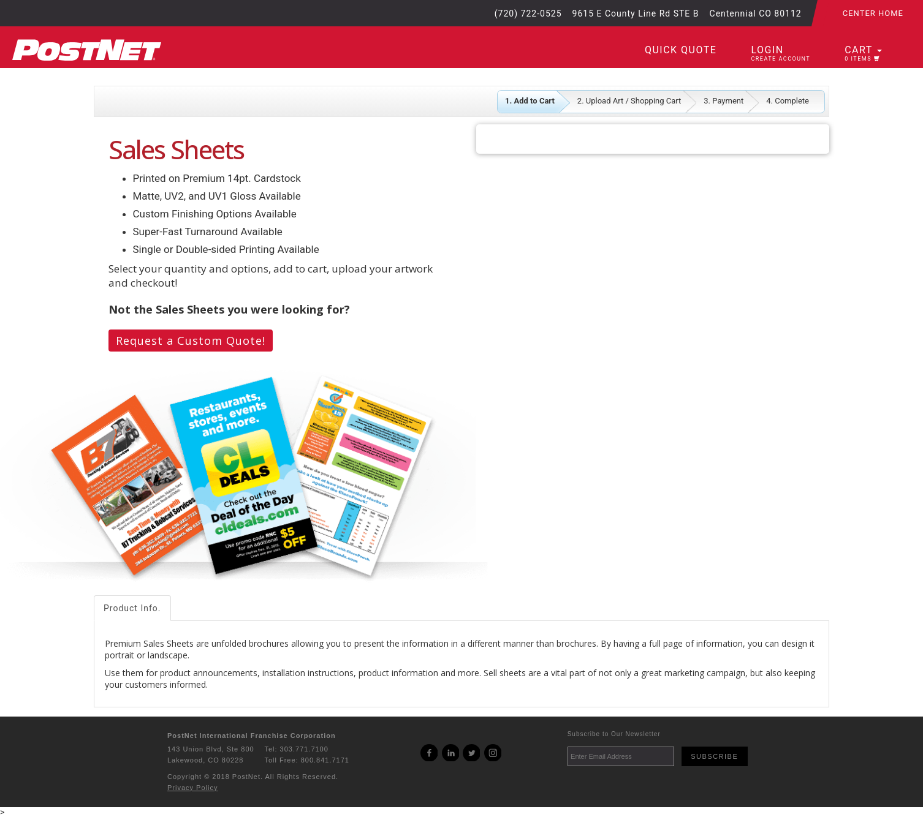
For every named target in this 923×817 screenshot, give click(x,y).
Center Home (873, 13)
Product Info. (132, 608)
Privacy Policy (192, 787)
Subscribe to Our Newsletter (614, 734)
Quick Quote (680, 50)
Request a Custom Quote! (190, 340)
